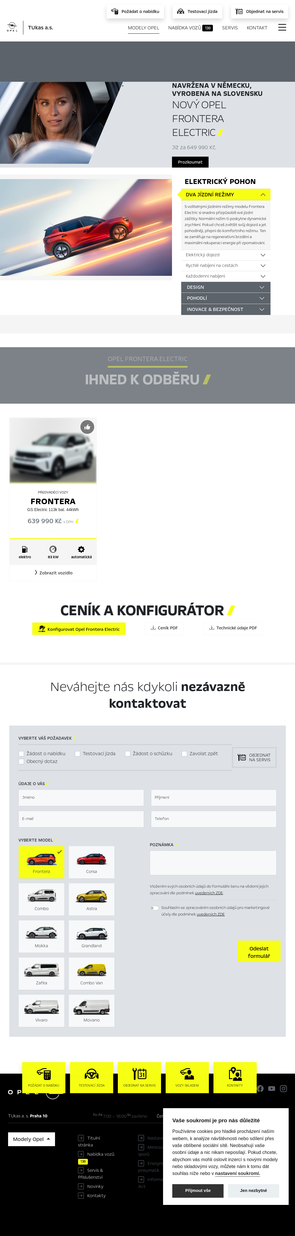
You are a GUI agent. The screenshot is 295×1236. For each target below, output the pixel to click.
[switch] (154, 908)
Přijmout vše (198, 1190)
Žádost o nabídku (46, 753)
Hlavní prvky (124, 51)
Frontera (53, 501)
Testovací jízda (99, 753)
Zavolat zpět (204, 753)
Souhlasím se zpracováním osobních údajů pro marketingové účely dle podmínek (215, 911)
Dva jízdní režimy (210, 194)
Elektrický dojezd (203, 255)
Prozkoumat (190, 162)
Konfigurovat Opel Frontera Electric (79, 629)
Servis (230, 27)
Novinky (95, 1186)
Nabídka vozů (190, 27)
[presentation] (193, 950)
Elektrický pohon (220, 181)
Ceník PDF (164, 628)
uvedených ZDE (209, 893)
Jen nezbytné (253, 1190)
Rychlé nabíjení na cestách (212, 265)
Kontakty (96, 1196)
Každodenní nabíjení (205, 276)
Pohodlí (197, 298)
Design (195, 287)
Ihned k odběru (174, 51)
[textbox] (81, 797)
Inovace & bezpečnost (215, 309)
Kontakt (257, 27)
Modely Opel (143, 27)
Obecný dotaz (42, 761)
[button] (53, 573)
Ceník (262, 51)
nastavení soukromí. (237, 1173)
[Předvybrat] (87, 427)
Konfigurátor (225, 51)
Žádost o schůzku (152, 753)
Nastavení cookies (166, 1138)
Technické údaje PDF (233, 628)
